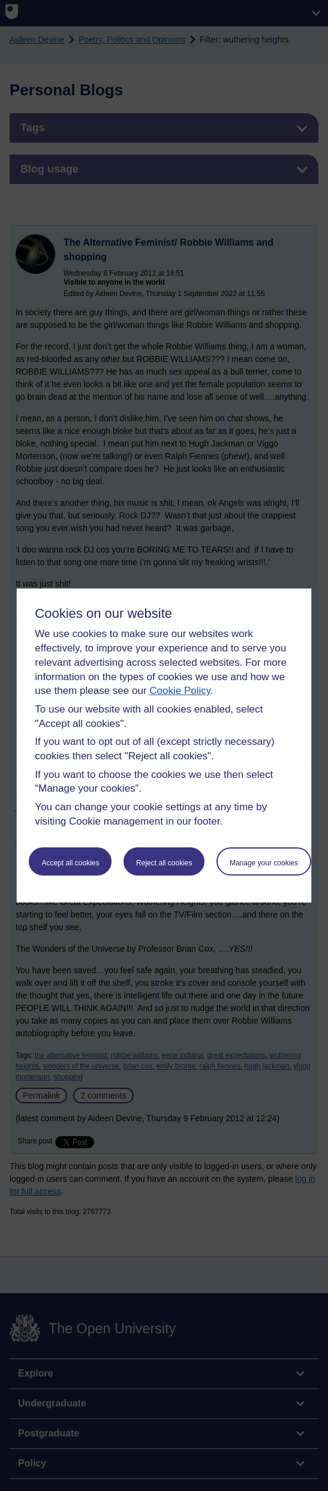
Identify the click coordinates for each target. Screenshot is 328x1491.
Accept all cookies (70, 863)
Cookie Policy (179, 690)
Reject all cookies (164, 863)
